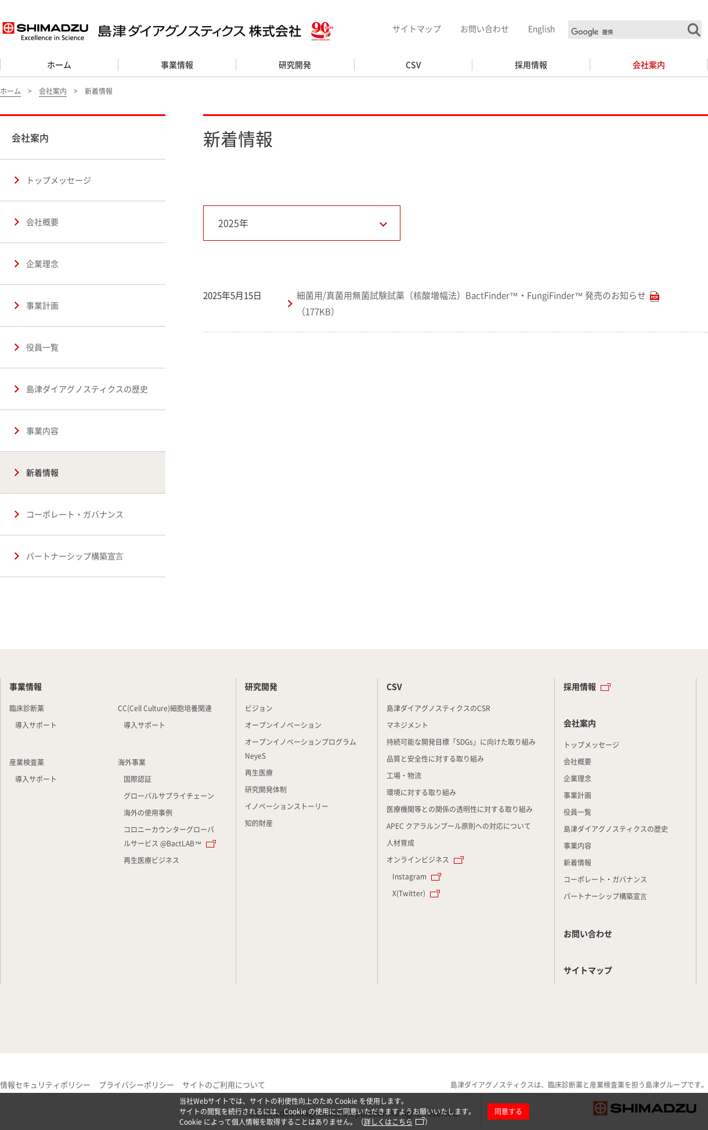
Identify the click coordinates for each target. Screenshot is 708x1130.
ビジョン (259, 708)
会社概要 (42, 221)
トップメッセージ (58, 180)
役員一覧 (42, 347)
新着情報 (42, 472)
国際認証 (137, 779)
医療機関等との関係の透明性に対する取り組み (459, 809)
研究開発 (295, 64)
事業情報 (177, 64)
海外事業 (132, 762)
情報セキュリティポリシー (45, 1084)
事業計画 (42, 305)
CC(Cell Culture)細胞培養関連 (165, 708)
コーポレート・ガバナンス (75, 514)
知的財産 (259, 823)
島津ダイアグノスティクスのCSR (438, 708)
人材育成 (400, 843)
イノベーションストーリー (286, 806)
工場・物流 (403, 775)
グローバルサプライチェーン (169, 796)
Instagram (409, 876)
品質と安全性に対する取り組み (435, 759)
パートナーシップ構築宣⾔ (75, 556)
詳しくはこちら (388, 1122)
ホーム (59, 64)
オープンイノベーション (283, 725)
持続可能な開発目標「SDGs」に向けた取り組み (461, 742)
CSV (413, 64)
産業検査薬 (26, 762)
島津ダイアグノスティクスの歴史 (87, 388)
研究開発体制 (266, 789)
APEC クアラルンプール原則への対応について (458, 826)
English (541, 28)
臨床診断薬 (26, 708)
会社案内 (649, 64)
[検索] (636, 32)
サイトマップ (416, 28)
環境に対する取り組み (421, 792)
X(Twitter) (408, 893)
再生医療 (259, 772)
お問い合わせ (484, 28)
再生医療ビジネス (151, 860)
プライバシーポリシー (136, 1084)
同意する (508, 1111)
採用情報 (531, 64)
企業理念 (42, 263)
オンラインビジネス (417, 859)
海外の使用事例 (148, 812)
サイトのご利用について (223, 1084)
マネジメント (407, 725)
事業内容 (42, 430)
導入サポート (36, 725)
